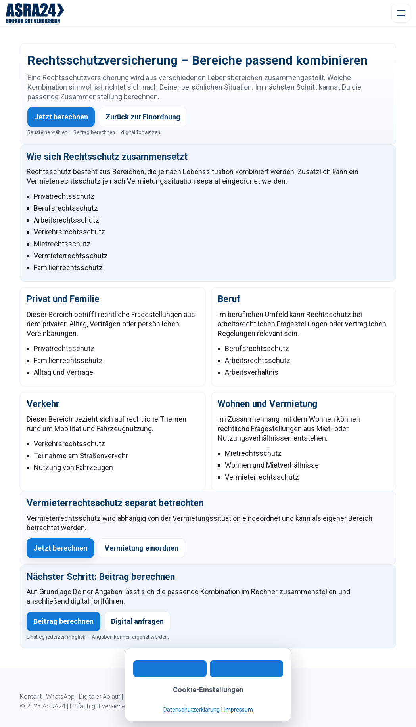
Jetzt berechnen (61, 117)
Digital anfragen (137, 621)
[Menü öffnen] (400, 13)
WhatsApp (60, 696)
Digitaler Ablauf (99, 696)
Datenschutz (198, 696)
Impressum (236, 696)
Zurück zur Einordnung (142, 117)
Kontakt (31, 696)
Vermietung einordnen (141, 548)
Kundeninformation (151, 696)
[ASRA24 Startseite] (35, 13)
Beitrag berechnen (63, 621)
